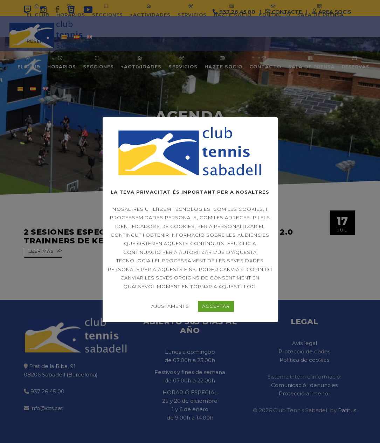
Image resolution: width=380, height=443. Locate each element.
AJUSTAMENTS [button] (170, 306)
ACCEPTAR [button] (216, 306)
